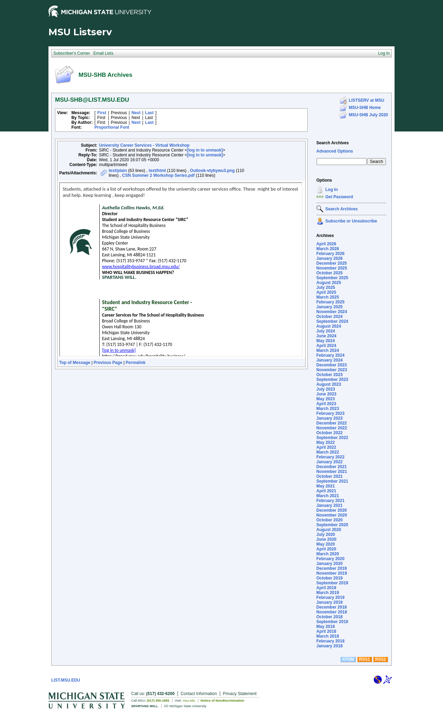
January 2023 (329, 418)
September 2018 (332, 621)
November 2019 (331, 573)
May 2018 (325, 626)
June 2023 (326, 394)
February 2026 (330, 253)
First (101, 112)
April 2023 (326, 403)
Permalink (135, 362)
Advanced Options (334, 151)
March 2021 (327, 495)
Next (136, 112)
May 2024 (325, 340)
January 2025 (329, 306)
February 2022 (330, 457)
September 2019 (332, 583)
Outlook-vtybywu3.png (212, 170)
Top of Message (74, 362)
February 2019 (330, 597)
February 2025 (330, 302)
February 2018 (330, 641)
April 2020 (326, 549)
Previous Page (108, 362)
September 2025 (332, 277)
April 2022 (326, 447)
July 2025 (325, 287)
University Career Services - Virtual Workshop (144, 145)
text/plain (118, 170)
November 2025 (331, 268)
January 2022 (329, 461)
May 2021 (325, 486)
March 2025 (327, 297)
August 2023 (328, 384)
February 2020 (330, 558)
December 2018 (331, 607)
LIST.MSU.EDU (65, 680)
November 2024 (331, 311)
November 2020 (331, 515)
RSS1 (364, 659)
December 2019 (331, 568)
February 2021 (330, 500)
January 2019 (329, 602)
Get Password (339, 196)
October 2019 (329, 578)
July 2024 (325, 331)
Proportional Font (111, 127)
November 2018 (331, 612)
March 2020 (327, 553)
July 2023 (325, 389)
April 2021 (326, 491)
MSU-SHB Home (365, 107)
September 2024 (332, 321)
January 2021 (329, 505)
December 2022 (331, 423)
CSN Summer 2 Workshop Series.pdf (158, 175)
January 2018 (329, 645)
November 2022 (331, 428)
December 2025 (331, 263)
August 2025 (328, 282)
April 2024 (326, 345)
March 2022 (327, 452)
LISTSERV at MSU (366, 100)
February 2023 (330, 413)
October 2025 (329, 273)
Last (149, 112)
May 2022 (325, 442)
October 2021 (329, 476)
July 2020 (325, 534)
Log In (331, 189)
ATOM (348, 659)
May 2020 (325, 544)
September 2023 (332, 379)
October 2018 (329, 616)
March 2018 (327, 636)
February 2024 (330, 355)
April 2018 (326, 631)
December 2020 (331, 510)
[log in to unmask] (205, 150)
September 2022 (332, 437)
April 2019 (326, 587)
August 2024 (328, 326)
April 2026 (326, 243)
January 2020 (329, 563)
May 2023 (325, 398)
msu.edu (189, 700)
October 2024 (329, 316)
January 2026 (329, 258)
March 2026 (327, 248)
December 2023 (331, 365)
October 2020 (329, 520)
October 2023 (329, 374)
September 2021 (332, 481)
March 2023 (327, 408)
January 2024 (329, 360)
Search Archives (332, 142)
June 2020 (326, 539)
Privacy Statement (239, 693)
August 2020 (328, 529)
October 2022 (329, 432)
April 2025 (326, 292)
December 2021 (331, 466)
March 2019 (327, 592)
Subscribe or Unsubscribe (351, 221)
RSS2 (380, 659)
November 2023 (331, 369)
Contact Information (199, 693)
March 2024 (327, 350)
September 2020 (332, 524)
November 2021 (331, 471)
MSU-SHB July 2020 (368, 114)
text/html (157, 170)
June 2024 (326, 336)
